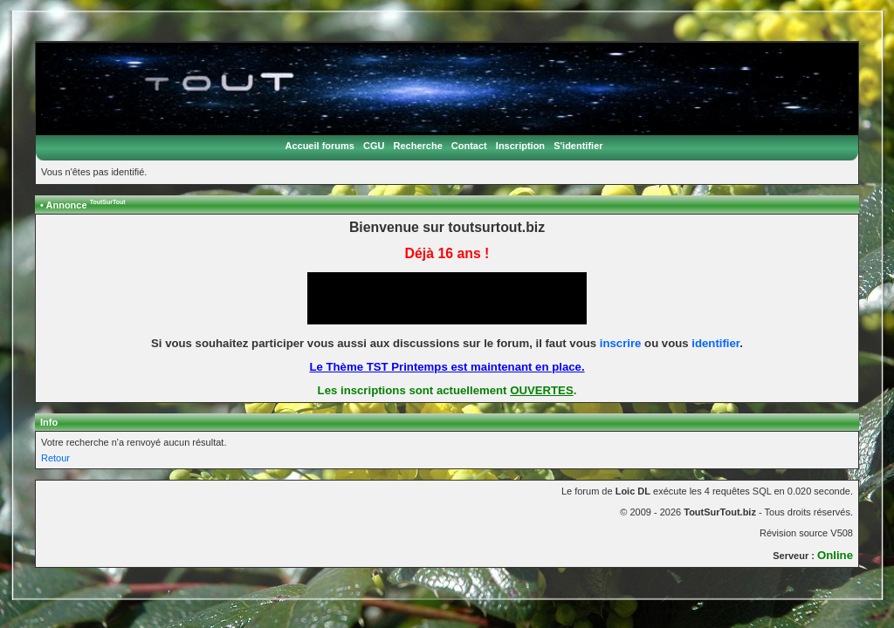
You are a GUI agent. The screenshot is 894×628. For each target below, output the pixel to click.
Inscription (520, 145)
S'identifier (578, 145)
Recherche (418, 145)
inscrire (621, 343)
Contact (469, 145)
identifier (715, 343)
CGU (373, 145)
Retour (55, 458)
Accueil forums (319, 145)
